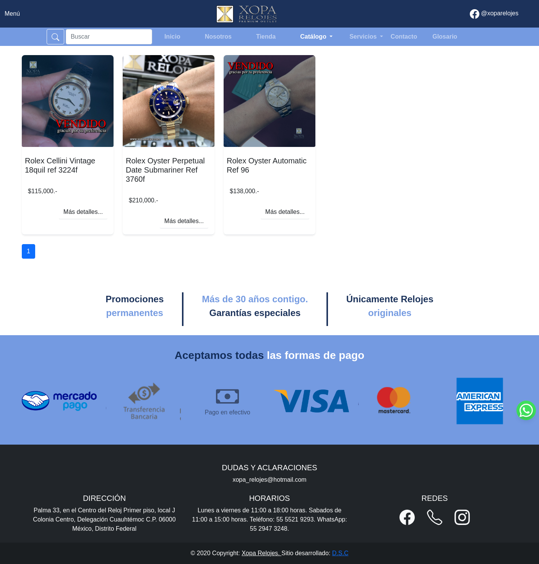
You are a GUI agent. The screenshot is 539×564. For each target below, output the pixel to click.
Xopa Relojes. (261, 553)
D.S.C (340, 553)
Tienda (266, 36)
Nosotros (218, 36)
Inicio (172, 36)
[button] (407, 517)
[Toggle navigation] (12, 14)
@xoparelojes (494, 14)
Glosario (444, 36)
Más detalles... (83, 212)
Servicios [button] (363, 36)
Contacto (404, 36)
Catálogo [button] (314, 36)
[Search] (109, 36)
